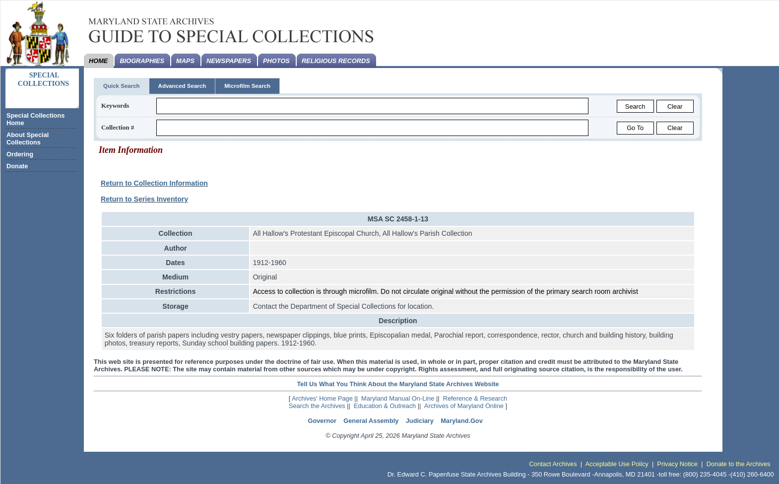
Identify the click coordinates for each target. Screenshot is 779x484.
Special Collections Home (35, 119)
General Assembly (370, 420)
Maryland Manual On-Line (397, 398)
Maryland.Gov (462, 420)
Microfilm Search (247, 86)
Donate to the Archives (739, 464)
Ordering (19, 154)
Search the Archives (317, 406)
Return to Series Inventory (144, 199)
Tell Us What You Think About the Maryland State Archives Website (398, 384)
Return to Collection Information (154, 183)
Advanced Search (182, 86)
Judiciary (420, 420)
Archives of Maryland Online (464, 406)
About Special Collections (27, 138)
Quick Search (121, 86)
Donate (17, 166)
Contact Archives (553, 464)
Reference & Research (475, 398)
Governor (322, 420)
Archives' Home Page (322, 398)
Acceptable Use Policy (616, 464)
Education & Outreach (385, 406)
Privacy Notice (677, 464)
